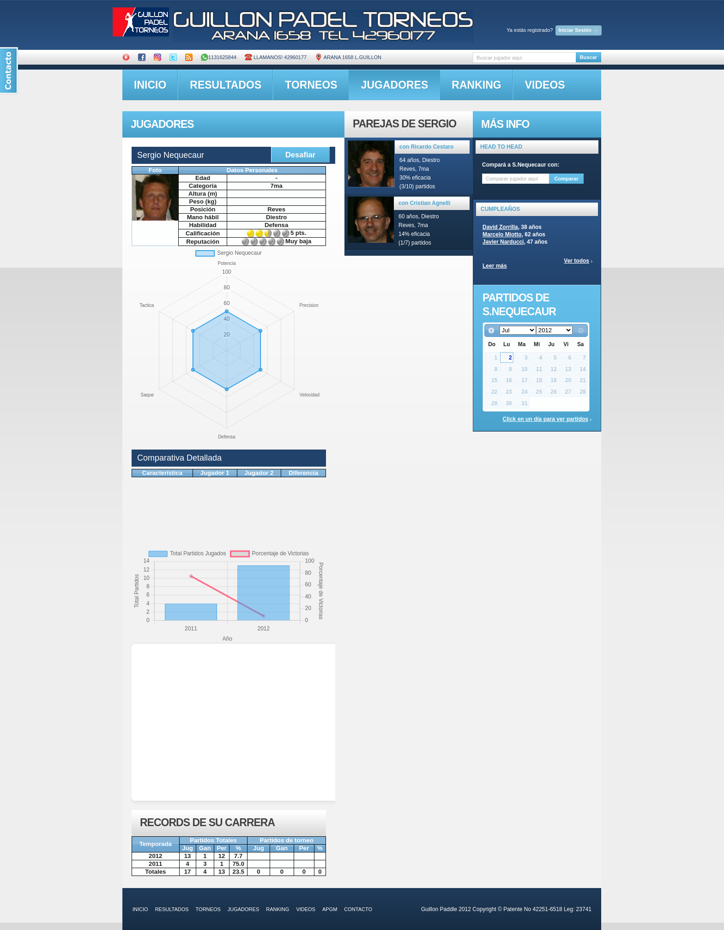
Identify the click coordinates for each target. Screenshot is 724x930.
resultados (225, 85)
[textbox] (524, 57)
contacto (358, 909)
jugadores (394, 85)
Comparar (567, 178)
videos (545, 85)
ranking (476, 85)
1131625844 (218, 57)
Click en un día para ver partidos (545, 419)
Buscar (588, 57)
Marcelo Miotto (502, 234)
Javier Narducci (503, 242)
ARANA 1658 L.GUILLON (348, 57)
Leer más (495, 266)
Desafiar (300, 154)
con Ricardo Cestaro (426, 147)
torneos (311, 85)
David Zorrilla (500, 227)
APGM (329, 909)
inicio (150, 85)
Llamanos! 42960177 (276, 57)
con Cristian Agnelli (424, 203)
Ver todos (576, 261)
